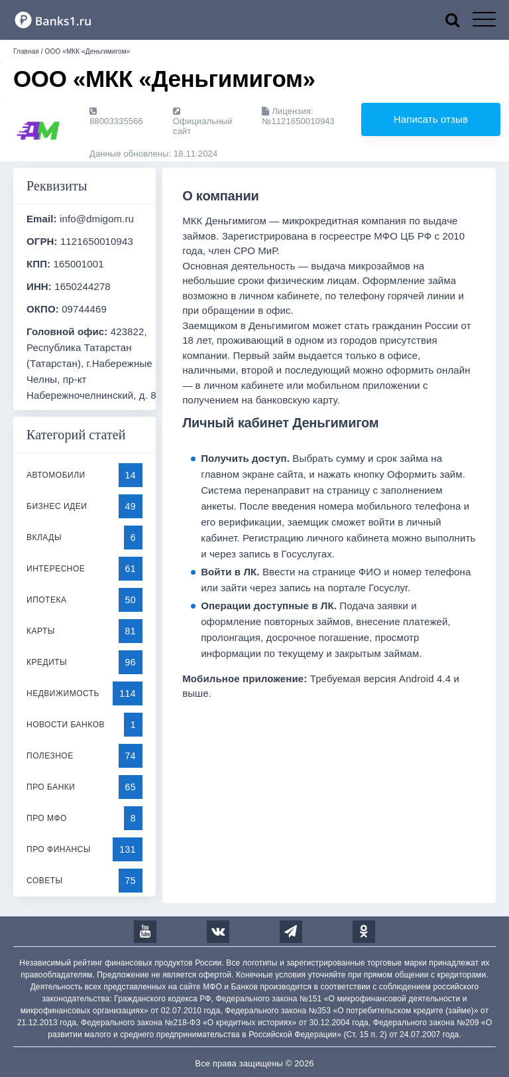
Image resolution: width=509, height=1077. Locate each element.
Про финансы (59, 849)
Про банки (51, 787)
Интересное (56, 568)
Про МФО (47, 818)
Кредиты (47, 662)
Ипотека (46, 600)
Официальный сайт (202, 121)
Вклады (44, 537)
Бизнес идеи (57, 506)
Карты (41, 631)
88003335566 (116, 116)
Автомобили (56, 475)
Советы (45, 880)
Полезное (50, 755)
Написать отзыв (431, 119)
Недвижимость (63, 693)
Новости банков (66, 724)
